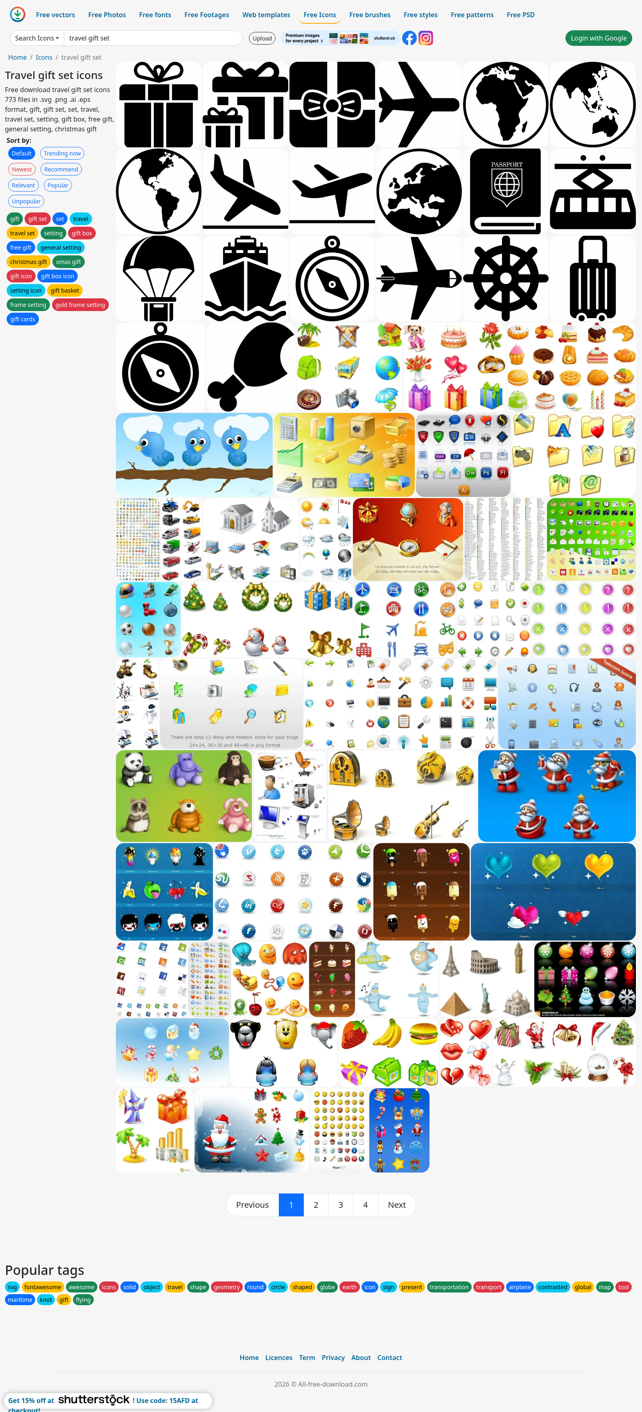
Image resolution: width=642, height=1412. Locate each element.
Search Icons (34, 38)
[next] (397, 1204)
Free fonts (155, 14)
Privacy (333, 1357)
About (361, 1357)
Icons (44, 57)
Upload (262, 38)
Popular (57, 185)
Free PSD (521, 14)
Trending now (62, 153)
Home (17, 57)
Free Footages (206, 14)
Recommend (61, 169)
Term (307, 1357)
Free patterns (472, 14)
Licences (278, 1357)
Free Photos (107, 14)
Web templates (266, 14)
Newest (22, 169)
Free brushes (370, 14)
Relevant (23, 185)
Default (22, 153)
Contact (390, 1357)
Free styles (421, 14)
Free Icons (319, 14)
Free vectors (55, 14)
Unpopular (26, 201)
